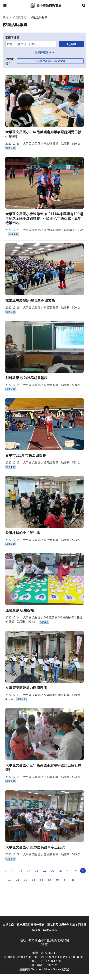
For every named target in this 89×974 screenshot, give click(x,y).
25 (52, 871)
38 (73, 879)
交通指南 (8, 924)
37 (65, 879)
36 (57, 879)
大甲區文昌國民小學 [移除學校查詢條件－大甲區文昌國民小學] (47, 61)
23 (36, 871)
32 (25, 879)
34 (41, 879)
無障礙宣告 (50, 930)
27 (68, 871)
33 (33, 879)
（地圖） (44, 944)
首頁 (5, 17)
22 (28, 871)
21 (20, 871)
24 (44, 871)
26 (60, 871)
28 (76, 871)
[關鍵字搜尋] (31, 44)
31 (17, 879)
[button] (5, 5)
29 (83, 871)
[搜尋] (71, 44)
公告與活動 (19, 17)
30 (9, 879)
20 (12, 871)
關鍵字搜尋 (12, 37)
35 (49, 879)
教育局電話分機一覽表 (30, 924)
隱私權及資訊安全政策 (61, 924)
